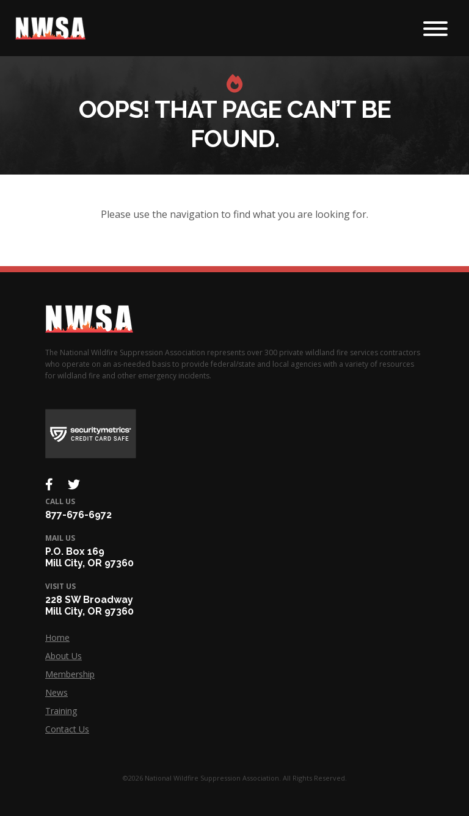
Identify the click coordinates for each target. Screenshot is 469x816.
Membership (70, 674)
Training (61, 711)
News (56, 692)
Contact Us (67, 729)
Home (57, 637)
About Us (63, 656)
